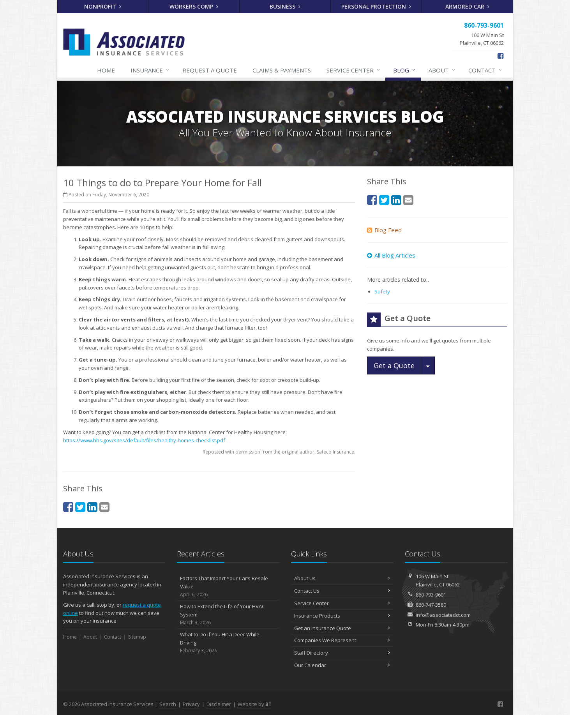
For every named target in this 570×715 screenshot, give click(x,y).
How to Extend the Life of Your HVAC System (228, 614)
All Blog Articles (391, 255)
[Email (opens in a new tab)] (104, 507)
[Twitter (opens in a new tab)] (80, 507)
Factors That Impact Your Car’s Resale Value (228, 586)
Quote (209, 70)
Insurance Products (342, 615)
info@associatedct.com (443, 614)
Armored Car (467, 6)
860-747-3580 (431, 604)
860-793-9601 (431, 594)
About (442, 70)
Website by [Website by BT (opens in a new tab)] (255, 704)
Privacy (191, 704)
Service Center (342, 603)
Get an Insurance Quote (342, 628)
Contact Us (342, 590)
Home (106, 70)
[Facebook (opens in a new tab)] (500, 55)
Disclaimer (218, 704)
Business (285, 6)
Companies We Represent (342, 640)
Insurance (150, 70)
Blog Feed (384, 230)
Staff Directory (342, 652)
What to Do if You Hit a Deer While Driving (228, 642)
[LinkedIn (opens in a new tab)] (92, 507)
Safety (382, 291)
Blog (404, 70)
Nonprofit (102, 6)
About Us (342, 578)
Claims (281, 70)
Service (353, 70)
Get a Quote (394, 365)
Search (167, 704)
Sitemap (137, 637)
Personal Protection (376, 6)
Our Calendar (342, 665)
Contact (485, 70)
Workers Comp (193, 6)
